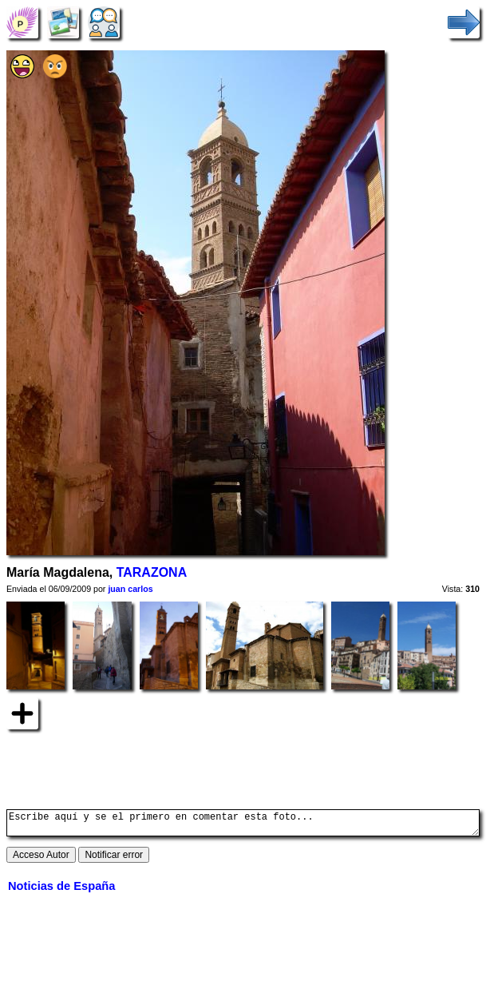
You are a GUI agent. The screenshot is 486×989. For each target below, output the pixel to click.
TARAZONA (152, 572)
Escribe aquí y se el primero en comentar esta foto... (243, 825)
